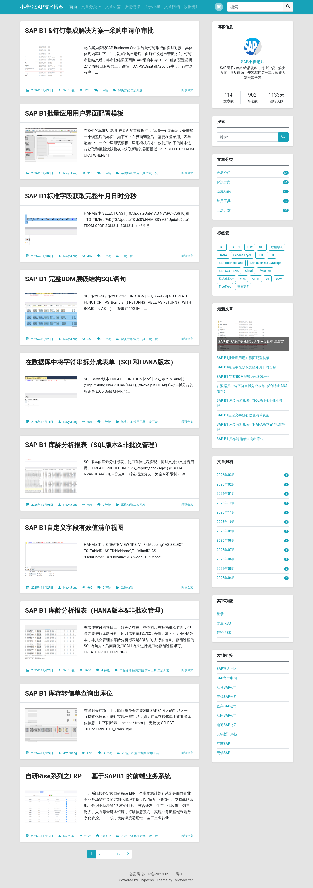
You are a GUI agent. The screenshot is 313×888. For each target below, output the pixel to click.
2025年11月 (226, 512)
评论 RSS (224, 633)
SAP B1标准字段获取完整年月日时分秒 (85, 196)
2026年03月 (226, 475)
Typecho (147, 880)
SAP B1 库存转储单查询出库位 (72, 693)
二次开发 (136, 90)
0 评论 (104, 90)
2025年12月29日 (42, 339)
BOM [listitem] (279, 278)
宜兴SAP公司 (227, 706)
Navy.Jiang (70, 173)
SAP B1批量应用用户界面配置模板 (78, 113)
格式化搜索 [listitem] (226, 278)
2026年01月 (226, 494)
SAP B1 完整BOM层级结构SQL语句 (79, 279)
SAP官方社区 (227, 669)
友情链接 (132, 6)
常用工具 (139, 173)
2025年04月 (226, 578)
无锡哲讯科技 (227, 734)
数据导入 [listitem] (277, 247)
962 (89, 587)
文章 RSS (224, 623)
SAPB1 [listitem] (235, 247)
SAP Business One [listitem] (231, 263)
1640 (87, 670)
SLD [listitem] (261, 247)
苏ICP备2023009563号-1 (162, 874)
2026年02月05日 (42, 173)
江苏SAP (223, 744)
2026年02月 (226, 484)
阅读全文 (187, 90)
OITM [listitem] (255, 278)
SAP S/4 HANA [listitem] (229, 271)
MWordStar (183, 880)
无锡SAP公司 (227, 697)
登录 (220, 614)
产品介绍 (126, 670)
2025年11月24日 (42, 670)
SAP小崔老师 (252, 61)
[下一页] (128, 854)
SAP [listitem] (222, 247)
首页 (73, 6)
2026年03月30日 (42, 90)
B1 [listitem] (267, 278)
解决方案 (124, 90)
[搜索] (255, 7)
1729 (90, 753)
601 (89, 422)
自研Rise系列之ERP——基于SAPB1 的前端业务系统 (103, 776)
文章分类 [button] (89, 6)
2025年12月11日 (42, 422)
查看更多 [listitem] (243, 286)
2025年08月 (226, 540)
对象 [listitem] (243, 278)
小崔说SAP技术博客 (42, 7)
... (108, 854)
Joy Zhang (70, 753)
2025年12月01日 (42, 504)
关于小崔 (152, 6)
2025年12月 (226, 503)
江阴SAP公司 (227, 715)
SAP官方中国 (227, 678)
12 (118, 854)
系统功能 (127, 173)
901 (89, 504)
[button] (219, 7)
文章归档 (172, 6)
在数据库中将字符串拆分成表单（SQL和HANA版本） (106, 362)
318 (89, 173)
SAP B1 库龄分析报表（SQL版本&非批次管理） (98, 445)
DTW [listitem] (250, 247)
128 (86, 90)
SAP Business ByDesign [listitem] (265, 263)
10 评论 (106, 836)
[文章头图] (51, 62)
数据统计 (191, 6)
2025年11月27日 (42, 587)
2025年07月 (226, 550)
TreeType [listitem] (225, 286)
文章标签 (113, 6)
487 (89, 256)
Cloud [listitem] (249, 271)
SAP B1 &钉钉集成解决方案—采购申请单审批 (94, 30)
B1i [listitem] (271, 255)
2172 (87, 836)
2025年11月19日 (42, 836)
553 (89, 339)
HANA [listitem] (223, 255)
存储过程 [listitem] (265, 271)
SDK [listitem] (260, 255)
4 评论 (105, 670)
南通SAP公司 (227, 725)
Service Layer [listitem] (242, 255)
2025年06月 (226, 559)
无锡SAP (223, 753)
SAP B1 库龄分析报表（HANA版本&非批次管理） (101, 610)
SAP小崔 (69, 90)
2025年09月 (226, 531)
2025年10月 (226, 522)
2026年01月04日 (42, 256)
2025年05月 (226, 569)
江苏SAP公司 (227, 687)
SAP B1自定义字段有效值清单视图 (78, 527)
